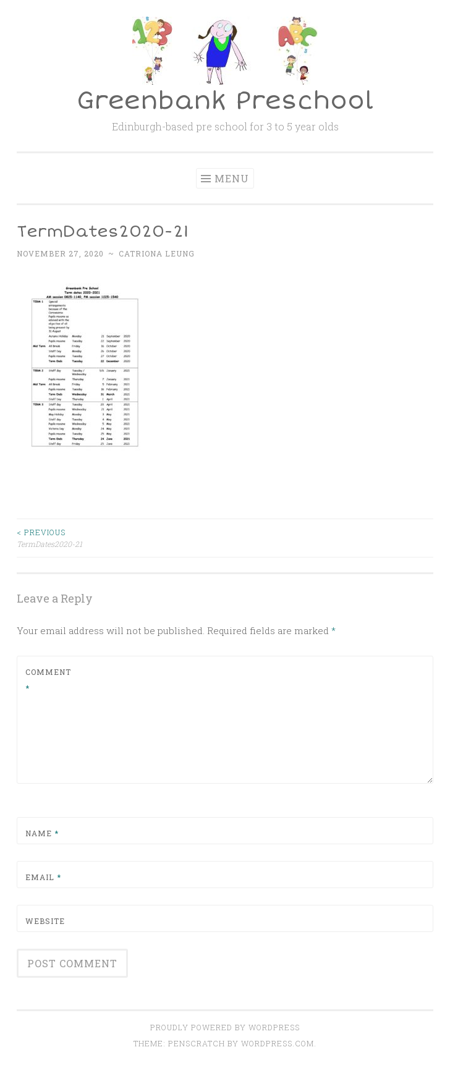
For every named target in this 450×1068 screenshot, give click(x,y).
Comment (48, 680)
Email (43, 877)
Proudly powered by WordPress (225, 1027)
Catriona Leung (157, 253)
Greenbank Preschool (225, 101)
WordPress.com (277, 1043)
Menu (231, 178)
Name (42, 833)
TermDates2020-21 (121, 537)
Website (45, 921)
